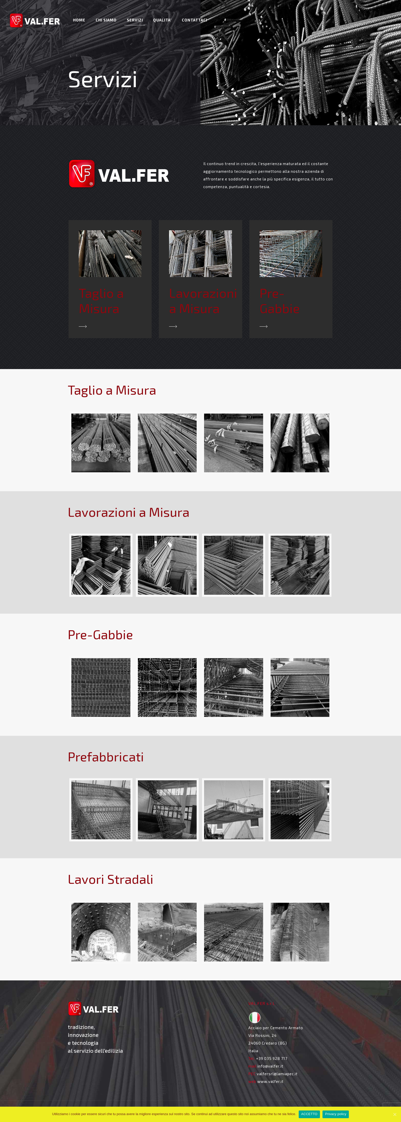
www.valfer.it (270, 1081)
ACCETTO (309, 1114)
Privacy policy (335, 1114)
